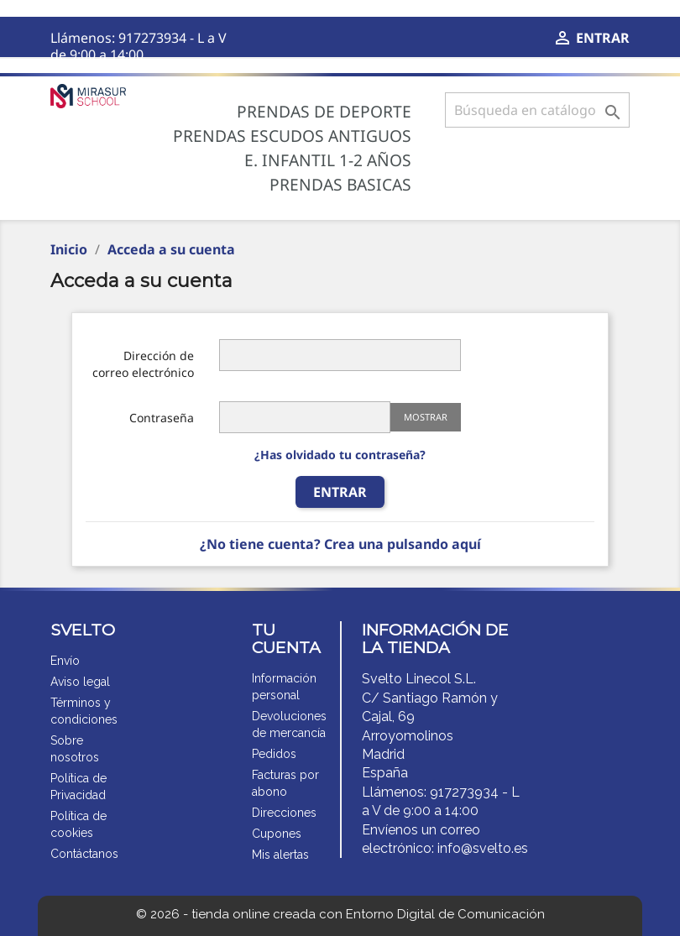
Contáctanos (84, 853)
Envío (65, 660)
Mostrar (425, 416)
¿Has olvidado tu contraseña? (340, 455)
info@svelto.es (482, 848)
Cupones (276, 833)
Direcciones (284, 812)
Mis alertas (280, 854)
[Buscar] (537, 110)
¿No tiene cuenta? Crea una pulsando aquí (340, 544)
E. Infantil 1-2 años (327, 160)
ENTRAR (340, 492)
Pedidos (274, 754)
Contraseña (161, 418)
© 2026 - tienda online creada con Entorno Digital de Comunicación (340, 914)
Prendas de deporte (324, 112)
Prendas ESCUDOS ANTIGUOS (292, 136)
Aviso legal (80, 681)
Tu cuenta (286, 638)
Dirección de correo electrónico (143, 364)
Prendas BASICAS (340, 185)
